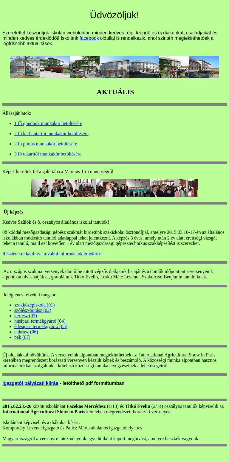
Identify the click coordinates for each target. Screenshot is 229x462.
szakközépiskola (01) (34, 304)
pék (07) (22, 337)
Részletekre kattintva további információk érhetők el (52, 253)
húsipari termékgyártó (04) (40, 321)
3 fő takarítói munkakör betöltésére (47, 153)
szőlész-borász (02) (32, 310)
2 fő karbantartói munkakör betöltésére (51, 133)
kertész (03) (25, 315)
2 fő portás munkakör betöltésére (45, 143)
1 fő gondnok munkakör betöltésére (48, 123)
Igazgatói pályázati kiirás (30, 383)
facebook (89, 38)
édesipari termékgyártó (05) (40, 326)
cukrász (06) (26, 331)
